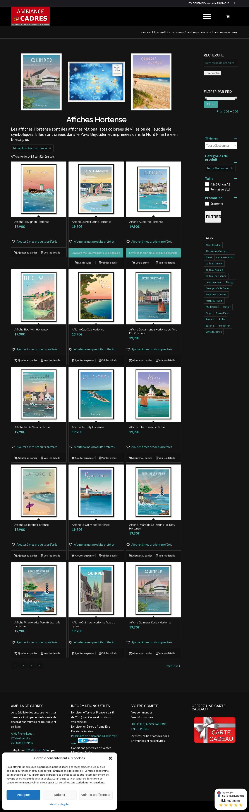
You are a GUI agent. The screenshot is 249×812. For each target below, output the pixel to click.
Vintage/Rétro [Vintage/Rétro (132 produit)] (214, 331)
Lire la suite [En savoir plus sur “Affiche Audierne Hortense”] (140, 263)
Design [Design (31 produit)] (230, 282)
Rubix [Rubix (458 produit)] (222, 319)
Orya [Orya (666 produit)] (208, 313)
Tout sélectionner (217, 145)
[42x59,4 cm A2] (206, 184)
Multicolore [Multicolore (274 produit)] (212, 306)
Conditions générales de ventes (91, 748)
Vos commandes (141, 712)
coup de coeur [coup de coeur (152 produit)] (214, 282)
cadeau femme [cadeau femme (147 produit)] (214, 263)
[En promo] (206, 203)
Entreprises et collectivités (148, 740)
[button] (110, 758)
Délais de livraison (82, 731)
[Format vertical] (206, 189)
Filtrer (211, 104)
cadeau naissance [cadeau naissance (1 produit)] (216, 275)
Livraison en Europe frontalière (90, 726)
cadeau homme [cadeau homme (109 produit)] (214, 269)
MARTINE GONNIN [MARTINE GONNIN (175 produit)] (216, 294)
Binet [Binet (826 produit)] (209, 257)
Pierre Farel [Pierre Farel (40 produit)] (222, 313)
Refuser (59, 795)
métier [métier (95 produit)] (227, 306)
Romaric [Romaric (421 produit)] (210, 319)
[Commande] (32, 148)
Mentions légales (60, 804)
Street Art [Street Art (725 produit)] (224, 325)
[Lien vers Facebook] (235, 3)
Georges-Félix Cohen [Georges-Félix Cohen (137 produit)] (218, 288)
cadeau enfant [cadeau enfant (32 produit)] (224, 257)
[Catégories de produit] (220, 168)
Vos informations (142, 717)
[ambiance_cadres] (30, 16)
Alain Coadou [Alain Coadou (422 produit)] (213, 244)
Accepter (23, 795)
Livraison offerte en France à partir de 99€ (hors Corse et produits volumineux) (93, 717)
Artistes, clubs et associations (150, 736)
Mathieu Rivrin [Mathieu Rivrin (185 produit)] (214, 300)
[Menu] (205, 16)
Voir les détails (50, 253)
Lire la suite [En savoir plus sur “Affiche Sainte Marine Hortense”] (83, 263)
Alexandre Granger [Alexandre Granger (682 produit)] (217, 251)
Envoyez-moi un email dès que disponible (96, 252)
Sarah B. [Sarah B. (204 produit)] (210, 325)
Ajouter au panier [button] (25, 253)
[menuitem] (207, 16)
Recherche (213, 73)
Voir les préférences (95, 795)
